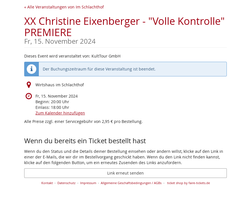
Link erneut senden (125, 173)
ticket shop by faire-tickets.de (188, 183)
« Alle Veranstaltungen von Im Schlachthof (64, 7)
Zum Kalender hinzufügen (60, 113)
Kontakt (47, 183)
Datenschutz (66, 183)
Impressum (88, 183)
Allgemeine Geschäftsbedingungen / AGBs (131, 183)
